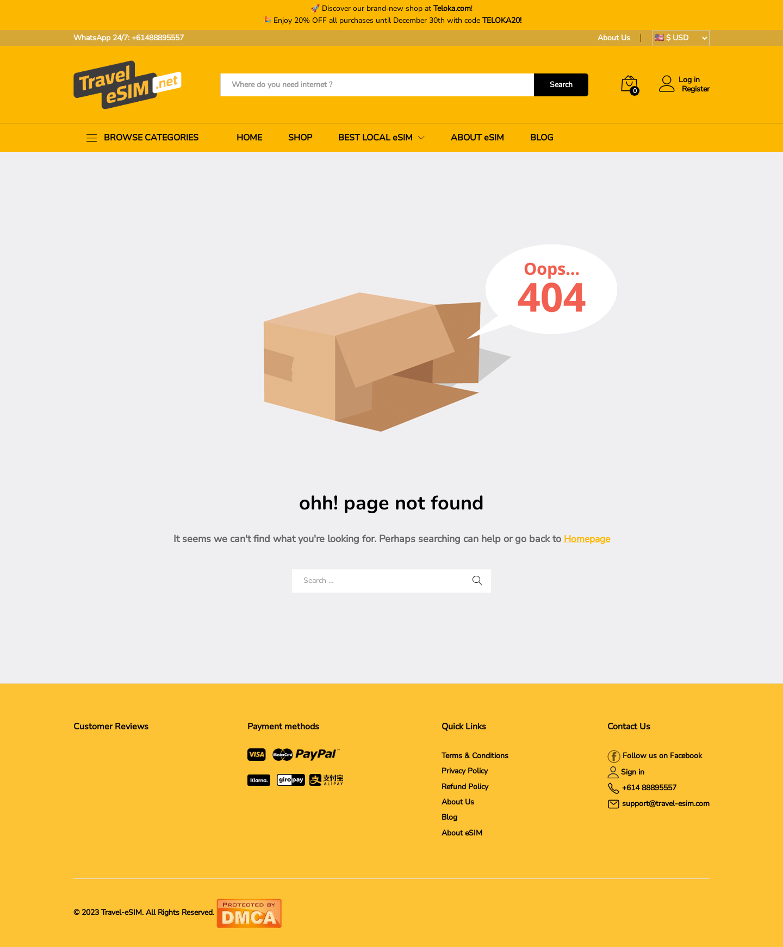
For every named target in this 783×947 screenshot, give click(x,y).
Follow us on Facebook (661, 756)
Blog (449, 817)
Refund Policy (465, 787)
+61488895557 (158, 38)
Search (561, 84)
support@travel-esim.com (666, 803)
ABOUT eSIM (477, 137)
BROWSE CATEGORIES (151, 137)
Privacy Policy (465, 771)
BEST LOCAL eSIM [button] (375, 137)
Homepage (587, 538)
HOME (249, 137)
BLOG (542, 137)
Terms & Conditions (475, 756)
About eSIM (462, 833)
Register (696, 89)
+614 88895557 (649, 788)
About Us (614, 38)
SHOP (300, 137)
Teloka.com (452, 8)
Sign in (632, 772)
